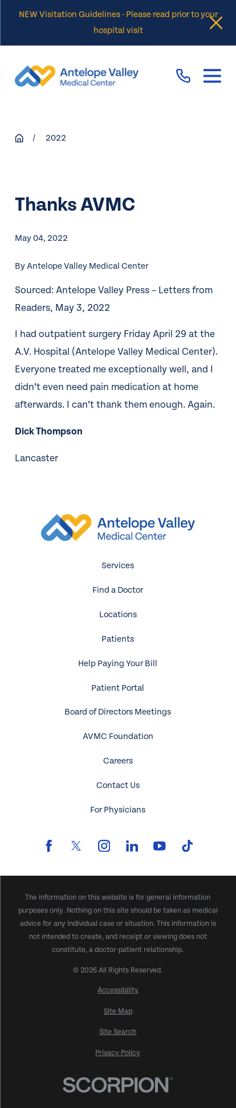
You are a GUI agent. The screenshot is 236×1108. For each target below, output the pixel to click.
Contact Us (118, 785)
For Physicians (117, 810)
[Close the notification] (216, 23)
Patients (117, 639)
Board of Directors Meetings (117, 712)
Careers (118, 761)
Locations (118, 614)
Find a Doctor (117, 590)
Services (117, 566)
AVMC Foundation (118, 736)
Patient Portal (117, 688)
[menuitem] (118, 990)
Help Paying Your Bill (117, 663)
